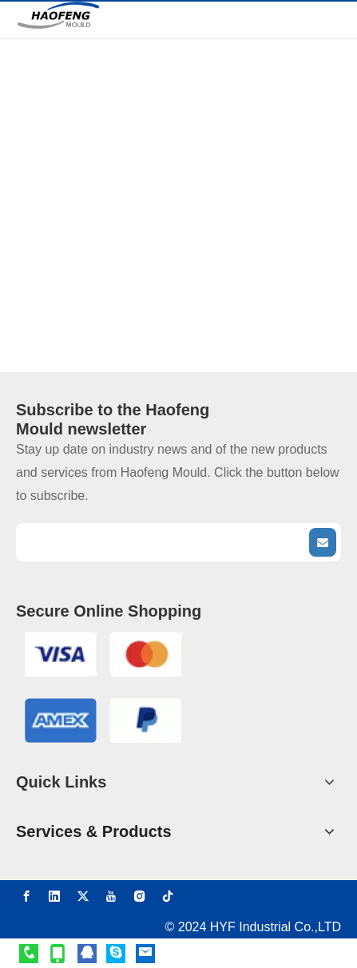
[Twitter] (83, 895)
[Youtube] (111, 895)
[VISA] (103, 654)
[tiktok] (167, 895)
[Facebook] (26, 895)
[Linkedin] (54, 895)
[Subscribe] (322, 542)
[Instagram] (139, 895)
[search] (161, 542)
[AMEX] (103, 720)
